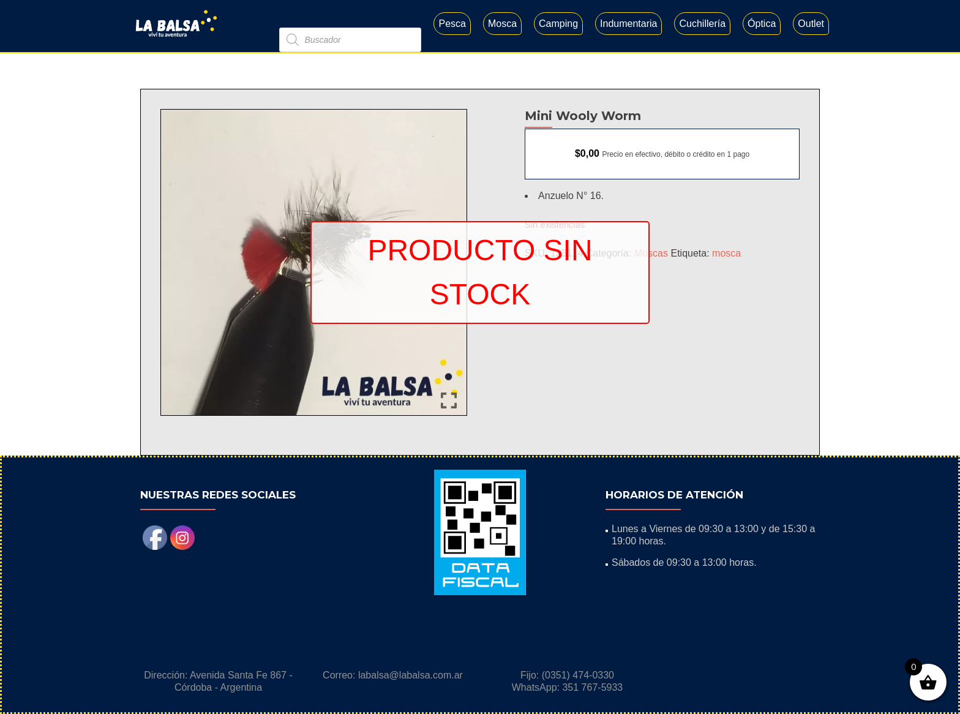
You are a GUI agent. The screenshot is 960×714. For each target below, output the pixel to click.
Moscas (651, 253)
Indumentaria (628, 23)
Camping (558, 23)
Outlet (811, 23)
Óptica (762, 23)
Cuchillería (702, 23)
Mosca (502, 23)
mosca (726, 253)
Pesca (451, 23)
